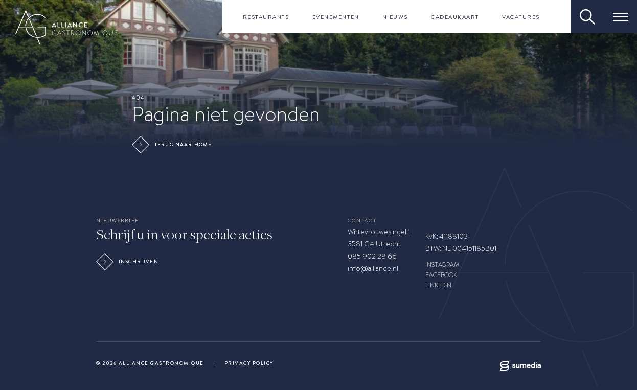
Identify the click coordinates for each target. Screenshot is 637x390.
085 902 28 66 (372, 256)
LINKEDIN (438, 285)
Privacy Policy (249, 363)
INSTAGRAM (442, 264)
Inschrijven (128, 262)
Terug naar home (173, 145)
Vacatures (521, 17)
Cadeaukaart (455, 17)
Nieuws (395, 17)
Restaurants (266, 17)
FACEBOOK (441, 275)
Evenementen (335, 17)
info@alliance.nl (373, 268)
